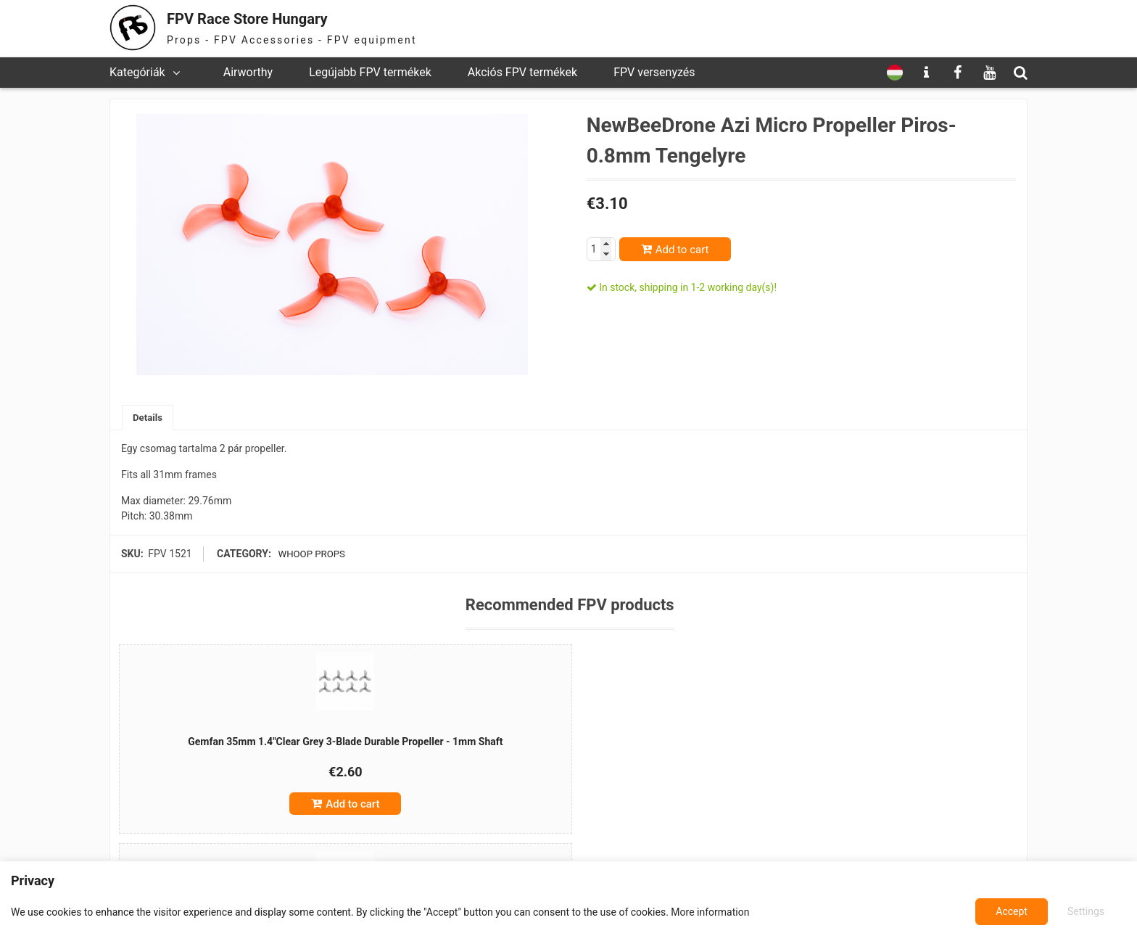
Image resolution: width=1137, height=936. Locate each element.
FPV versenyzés (654, 72)
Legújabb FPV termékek (370, 72)
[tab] (148, 418)
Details (149, 418)
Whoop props (308, 555)
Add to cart (682, 249)
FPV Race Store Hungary (267, 17)
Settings (1011, 911)
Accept (1090, 911)
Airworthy (248, 72)
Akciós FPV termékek (522, 72)
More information (710, 912)
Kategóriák (137, 72)
